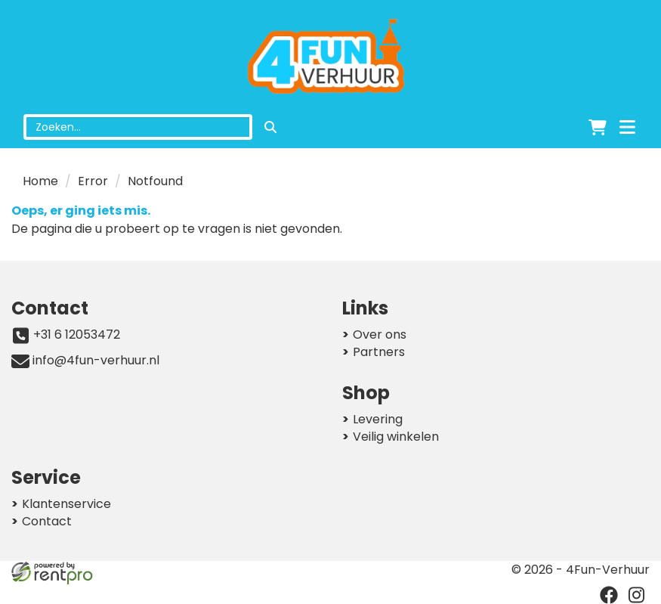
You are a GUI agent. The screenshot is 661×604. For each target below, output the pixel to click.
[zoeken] (270, 127)
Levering (378, 419)
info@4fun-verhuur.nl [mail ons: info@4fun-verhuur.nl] (95, 360)
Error (93, 181)
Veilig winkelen (396, 436)
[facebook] (608, 595)
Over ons (379, 334)
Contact (47, 521)
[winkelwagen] (597, 127)
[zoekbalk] (137, 127)
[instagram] (636, 595)
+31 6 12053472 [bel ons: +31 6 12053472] (76, 335)
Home (40, 181)
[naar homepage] (330, 57)
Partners (379, 352)
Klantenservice (66, 504)
